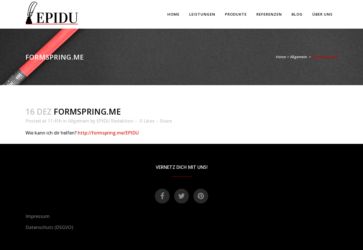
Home (281, 56)
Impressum (38, 216)
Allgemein (298, 56)
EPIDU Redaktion (114, 121)
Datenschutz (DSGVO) (49, 227)
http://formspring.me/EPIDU (108, 133)
